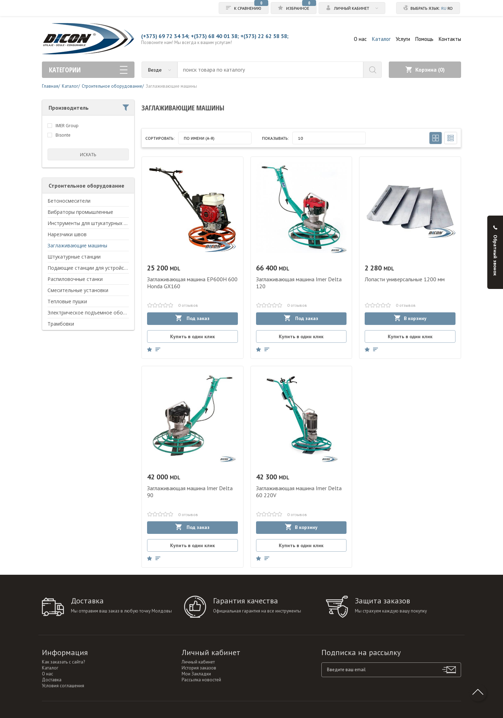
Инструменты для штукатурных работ (93, 223)
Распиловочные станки (75, 279)
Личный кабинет (198, 662)
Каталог (381, 39)
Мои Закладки (196, 674)
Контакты (450, 39)
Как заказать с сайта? (63, 662)
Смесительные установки (78, 290)
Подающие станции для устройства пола (96, 267)
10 (300, 138)
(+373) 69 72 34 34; (165, 35)
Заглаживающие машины (77, 245)
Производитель (89, 107)
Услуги (403, 39)
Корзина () (425, 69)
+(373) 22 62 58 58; (264, 35)
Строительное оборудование (86, 185)
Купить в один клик (192, 336)
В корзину (410, 318)
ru (443, 8)
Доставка (51, 680)
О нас (360, 39)
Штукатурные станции (74, 256)
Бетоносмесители (69, 200)
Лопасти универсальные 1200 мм (405, 279)
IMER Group (67, 126)
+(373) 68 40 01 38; (215, 35)
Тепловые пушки (67, 301)
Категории (88, 69)
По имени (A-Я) (199, 138)
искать (88, 155)
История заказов (199, 668)
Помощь (424, 39)
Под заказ (192, 318)
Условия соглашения (63, 686)
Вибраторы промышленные (80, 212)
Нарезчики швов (67, 234)
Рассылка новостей (201, 680)
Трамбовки (61, 323)
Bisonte (63, 135)
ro (450, 8)
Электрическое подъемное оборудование (98, 312)
